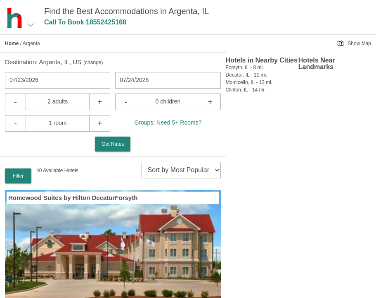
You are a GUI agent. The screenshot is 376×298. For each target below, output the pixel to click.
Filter (18, 176)
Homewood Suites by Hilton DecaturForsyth (72, 197)
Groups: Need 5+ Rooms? (167, 122)
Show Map (359, 43)
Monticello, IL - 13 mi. (249, 82)
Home (12, 43)
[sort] (181, 170)
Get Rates (113, 144)
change (93, 62)
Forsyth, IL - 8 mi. (245, 67)
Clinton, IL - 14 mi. (246, 90)
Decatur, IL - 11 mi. (246, 75)
